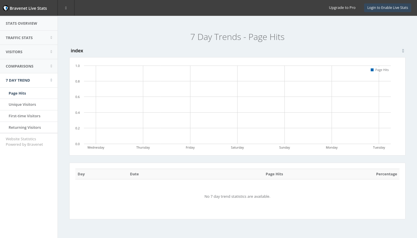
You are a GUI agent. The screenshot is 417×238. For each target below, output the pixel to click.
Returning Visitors (25, 127)
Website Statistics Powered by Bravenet (24, 141)
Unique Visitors (22, 104)
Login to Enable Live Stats (387, 7)
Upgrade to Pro (342, 7)
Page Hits (17, 93)
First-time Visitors (25, 115)
